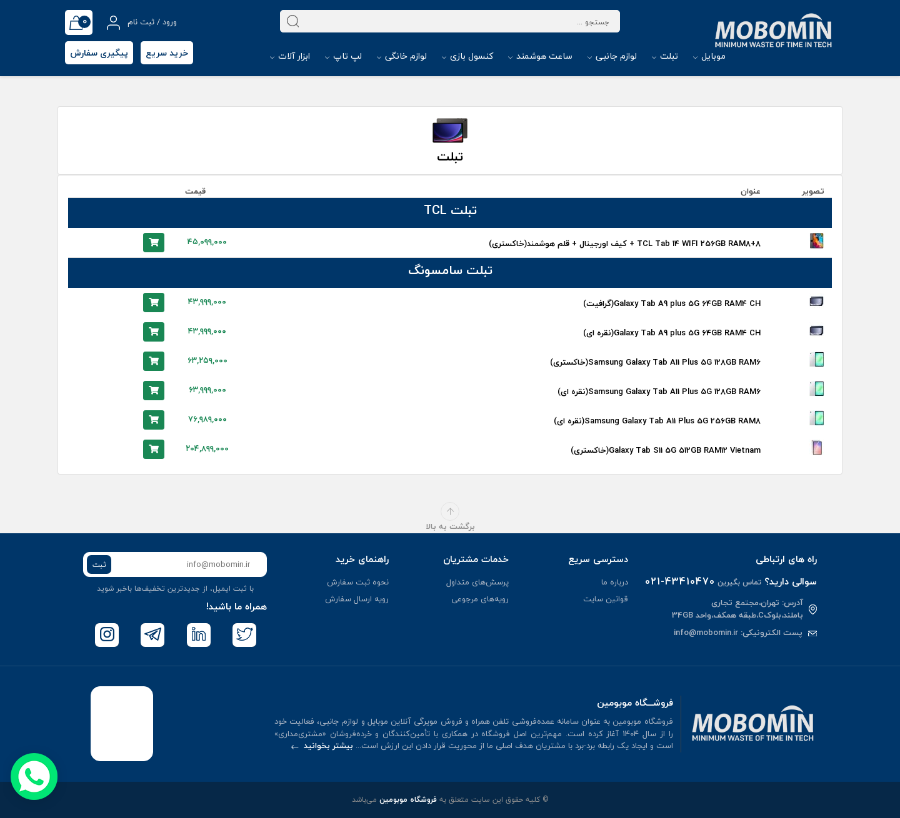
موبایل (709, 56)
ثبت (99, 564)
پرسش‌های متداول (477, 582)
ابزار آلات (290, 56)
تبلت (665, 56)
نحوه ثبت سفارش (358, 582)
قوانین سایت (605, 599)
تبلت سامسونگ (450, 270)
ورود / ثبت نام (142, 23)
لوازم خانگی (402, 56)
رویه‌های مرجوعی (480, 599)
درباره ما (614, 582)
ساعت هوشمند (540, 56)
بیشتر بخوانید (322, 745)
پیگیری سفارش (99, 53)
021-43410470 (680, 581)
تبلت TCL (450, 210)
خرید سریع (167, 53)
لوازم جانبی (612, 56)
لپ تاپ (343, 56)
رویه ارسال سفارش (357, 599)
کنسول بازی (467, 56)
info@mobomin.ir (706, 632)
